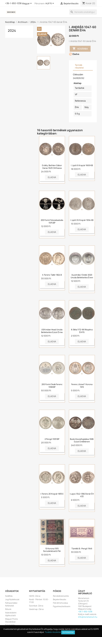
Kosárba (80, 48)
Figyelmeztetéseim (61, 606)
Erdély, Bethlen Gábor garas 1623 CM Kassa (52, 166)
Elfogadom (68, 632)
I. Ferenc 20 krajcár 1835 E (52, 494)
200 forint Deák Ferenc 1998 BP (52, 385)
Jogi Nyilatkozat (12, 599)
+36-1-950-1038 (13, 3)
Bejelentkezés (59, 599)
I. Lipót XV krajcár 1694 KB (81, 220)
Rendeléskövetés (61, 596)
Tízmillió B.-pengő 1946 (81, 548)
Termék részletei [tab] (79, 66)
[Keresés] (83, 12)
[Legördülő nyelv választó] (27, 3)
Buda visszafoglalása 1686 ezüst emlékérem (82, 440)
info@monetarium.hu (87, 617)
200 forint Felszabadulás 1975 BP (52, 221)
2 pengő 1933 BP (52, 439)
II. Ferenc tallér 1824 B (52, 275)
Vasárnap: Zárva (36, 609)
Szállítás (9, 596)
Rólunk (8, 609)
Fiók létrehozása (60, 603)
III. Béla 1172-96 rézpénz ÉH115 (82, 331)
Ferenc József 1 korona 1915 (81, 385)
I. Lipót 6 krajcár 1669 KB (82, 165)
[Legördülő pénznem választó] (50, 3)
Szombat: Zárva (36, 605)
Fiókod (57, 591)
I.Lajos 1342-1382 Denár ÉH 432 (82, 495)
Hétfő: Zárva (34, 596)
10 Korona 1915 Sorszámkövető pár (52, 549)
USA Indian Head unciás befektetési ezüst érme (52, 331)
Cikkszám (78, 74)
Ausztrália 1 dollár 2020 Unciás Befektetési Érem (82, 276)
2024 (12, 30)
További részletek (53, 632)
